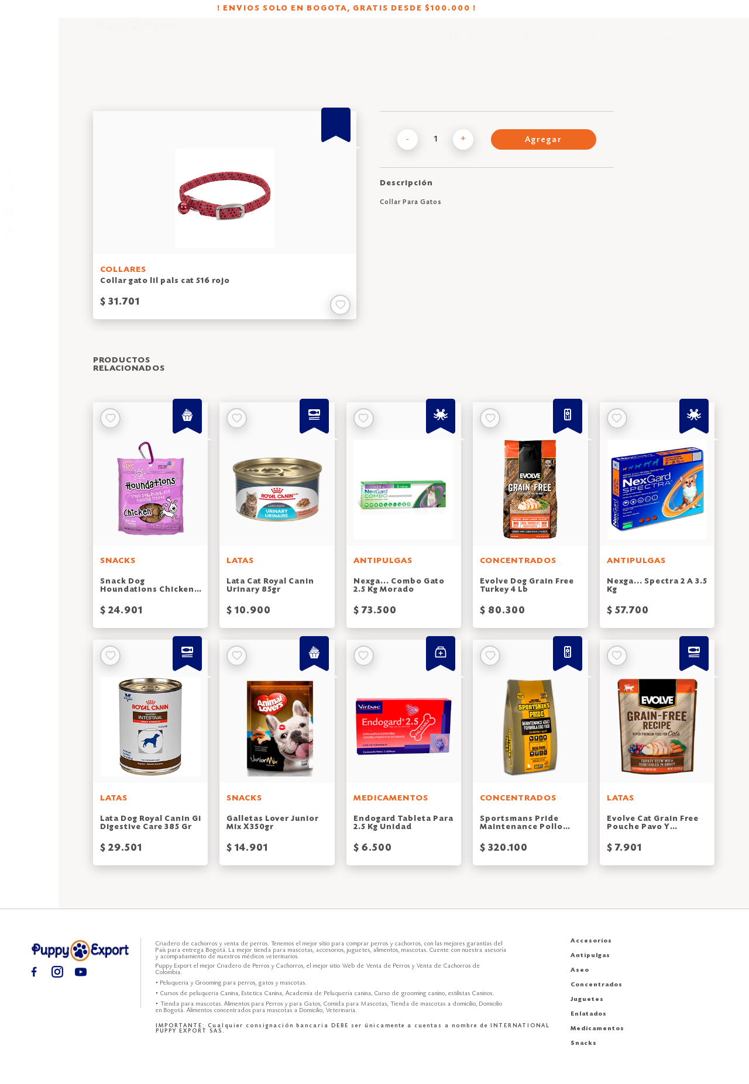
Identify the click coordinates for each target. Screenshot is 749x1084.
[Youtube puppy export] (29, 212)
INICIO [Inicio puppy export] (412, 46)
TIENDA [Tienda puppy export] (456, 46)
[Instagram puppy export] (29, 191)
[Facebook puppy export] (29, 171)
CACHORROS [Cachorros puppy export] (514, 46)
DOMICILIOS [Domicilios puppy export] (681, 46)
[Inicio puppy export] (135, 47)
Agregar (543, 140)
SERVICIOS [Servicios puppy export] (578, 46)
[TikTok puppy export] (29, 232)
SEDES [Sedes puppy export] (627, 46)
